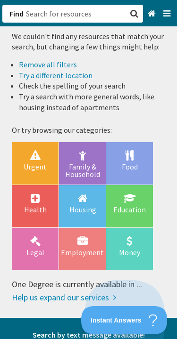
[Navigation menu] (168, 13)
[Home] (152, 13)
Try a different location (56, 75)
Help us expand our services (64, 297)
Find (16, 13)
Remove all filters (48, 64)
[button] (88, 169)
